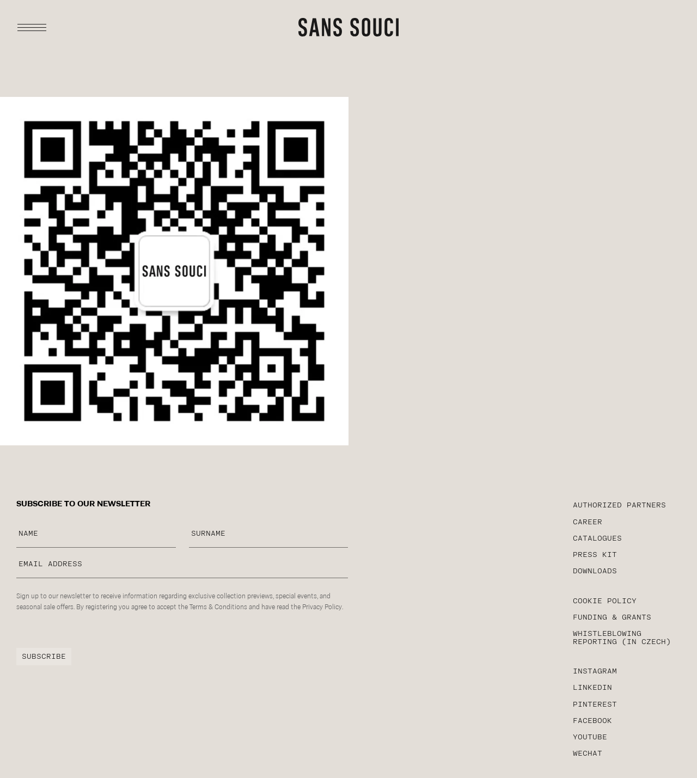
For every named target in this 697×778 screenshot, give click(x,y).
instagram (595, 671)
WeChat (587, 754)
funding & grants (612, 618)
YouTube (590, 737)
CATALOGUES (597, 539)
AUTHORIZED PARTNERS (619, 505)
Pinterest (595, 705)
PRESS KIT (595, 555)
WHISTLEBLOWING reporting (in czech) (622, 638)
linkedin (592, 688)
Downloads (595, 571)
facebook (592, 721)
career (587, 522)
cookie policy (605, 601)
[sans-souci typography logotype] (348, 27)
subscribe (44, 657)
